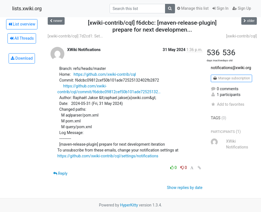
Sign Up (241, 8)
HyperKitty (129, 205)
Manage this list (193, 8)
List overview (22, 24)
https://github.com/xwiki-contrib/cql (105, 74)
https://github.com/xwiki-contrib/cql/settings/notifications (107, 156)
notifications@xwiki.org (231, 67)
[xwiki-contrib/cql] (241, 36)
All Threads (22, 38)
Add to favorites (227, 104)
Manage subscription (231, 78)
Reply (60, 173)
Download (22, 58)
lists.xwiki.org (27, 8)
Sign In (220, 8)
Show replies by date (184, 187)
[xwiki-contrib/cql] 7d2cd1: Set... (75, 36)
